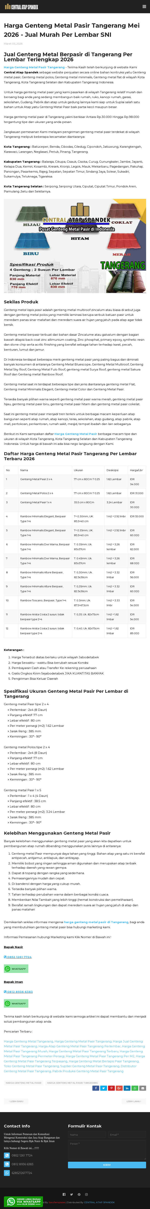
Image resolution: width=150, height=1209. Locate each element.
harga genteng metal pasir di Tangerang (96, 922)
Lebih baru (16, 1101)
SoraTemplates (57, 1202)
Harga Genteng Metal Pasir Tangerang (34, 67)
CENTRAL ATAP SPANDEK (99, 1202)
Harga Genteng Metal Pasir (75, 434)
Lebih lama (133, 1101)
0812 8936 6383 (18, 992)
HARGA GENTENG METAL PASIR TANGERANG (72, 1083)
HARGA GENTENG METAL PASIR (23, 1083)
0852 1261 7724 (18, 957)
